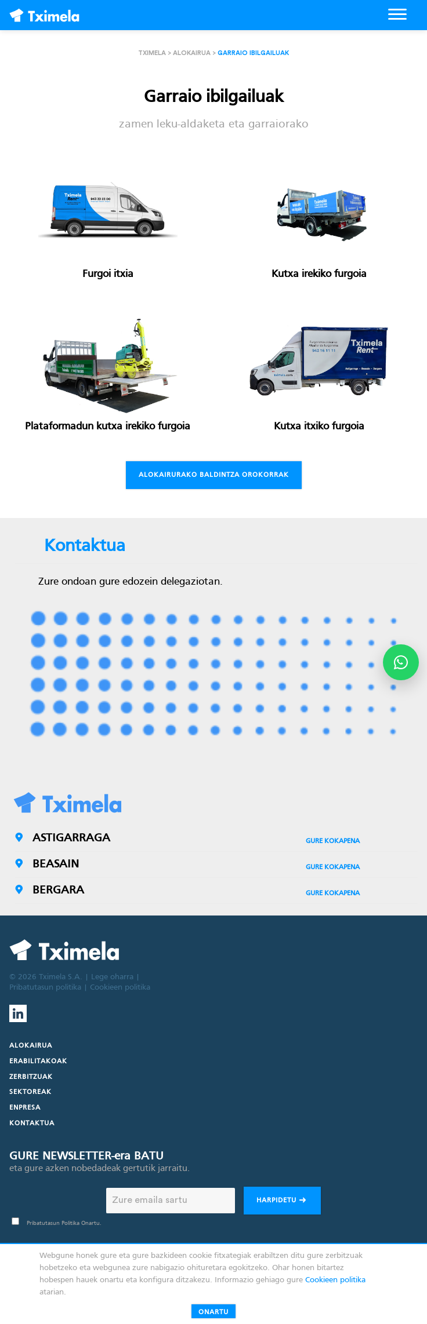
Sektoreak (30, 1092)
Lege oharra (112, 977)
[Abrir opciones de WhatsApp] (401, 662)
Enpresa (25, 1107)
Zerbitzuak (31, 1077)
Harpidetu (282, 1201)
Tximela (152, 53)
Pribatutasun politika (45, 987)
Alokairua (192, 53)
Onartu (213, 1312)
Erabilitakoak (38, 1061)
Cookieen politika (120, 987)
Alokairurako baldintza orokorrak (214, 475)
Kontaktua (32, 1123)
